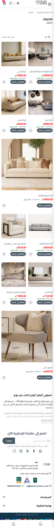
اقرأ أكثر (46, 422)
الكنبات (30, 12)
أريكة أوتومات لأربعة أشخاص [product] (41, 71)
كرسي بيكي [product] (48, 367)
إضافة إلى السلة (44, 81)
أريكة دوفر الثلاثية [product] (45, 195)
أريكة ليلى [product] (49, 292)
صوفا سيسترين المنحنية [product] (16, 292)
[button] (50, 3)
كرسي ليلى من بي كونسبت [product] (14, 243)
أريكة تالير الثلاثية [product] (46, 243)
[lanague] (16, 3)
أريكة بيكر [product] (49, 120)
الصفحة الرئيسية (45, 12)
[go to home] (40, 524)
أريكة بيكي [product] (21, 71)
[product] (40, 54)
